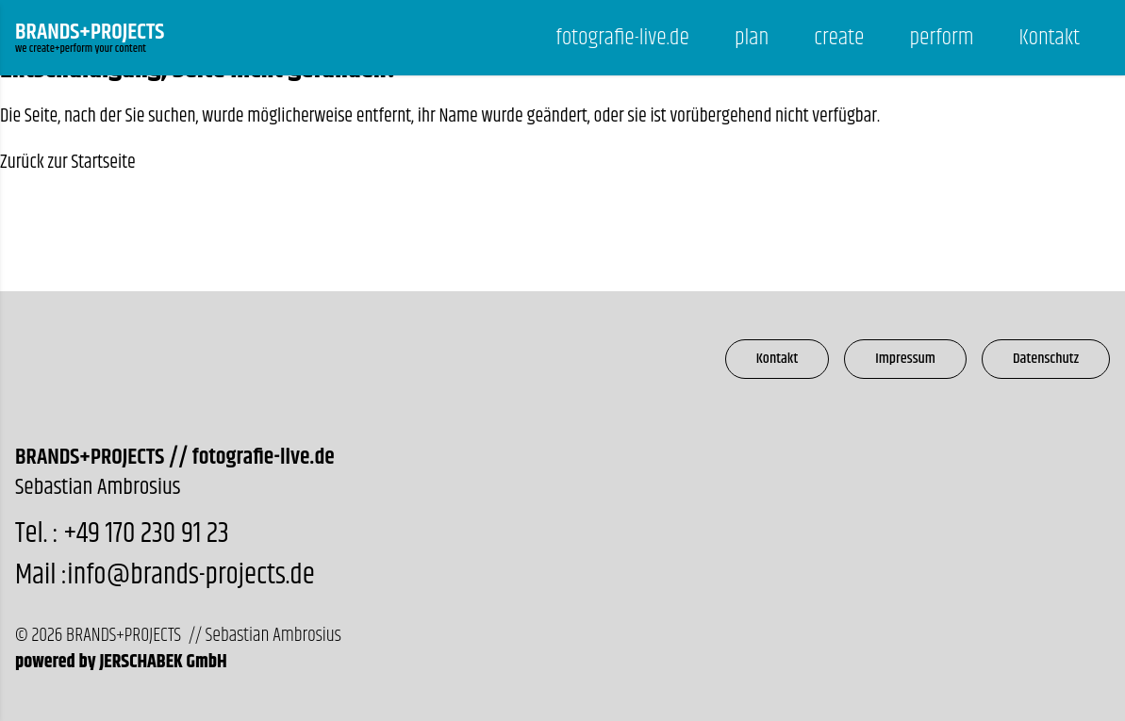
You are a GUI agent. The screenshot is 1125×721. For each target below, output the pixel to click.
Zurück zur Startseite (68, 162)
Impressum (905, 358)
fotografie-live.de (622, 38)
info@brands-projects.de (190, 575)
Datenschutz (1046, 358)
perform (941, 38)
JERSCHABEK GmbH (162, 662)
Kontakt (1049, 38)
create (839, 38)
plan (752, 38)
